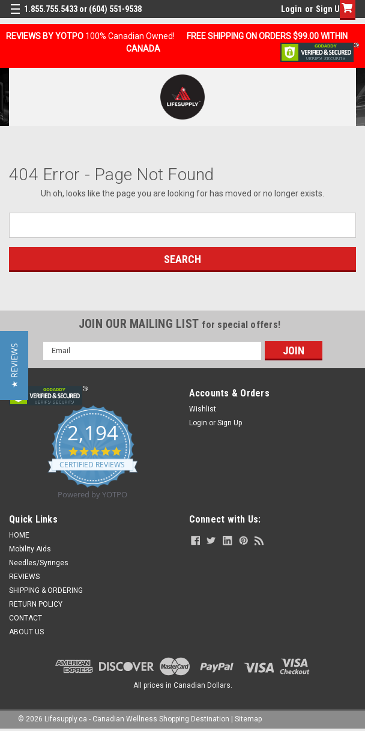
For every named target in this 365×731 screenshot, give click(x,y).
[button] (14, 365)
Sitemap (248, 719)
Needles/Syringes (38, 563)
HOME (19, 535)
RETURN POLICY (35, 604)
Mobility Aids (30, 549)
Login (291, 9)
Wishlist (202, 409)
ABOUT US (26, 632)
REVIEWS (24, 576)
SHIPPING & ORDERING (46, 590)
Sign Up (330, 9)
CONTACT (25, 618)
